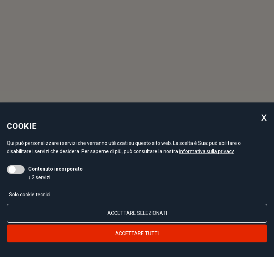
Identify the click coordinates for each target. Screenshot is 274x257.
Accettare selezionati (137, 213)
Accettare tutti (137, 233)
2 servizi (39, 177)
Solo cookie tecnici (29, 194)
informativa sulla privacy (206, 151)
